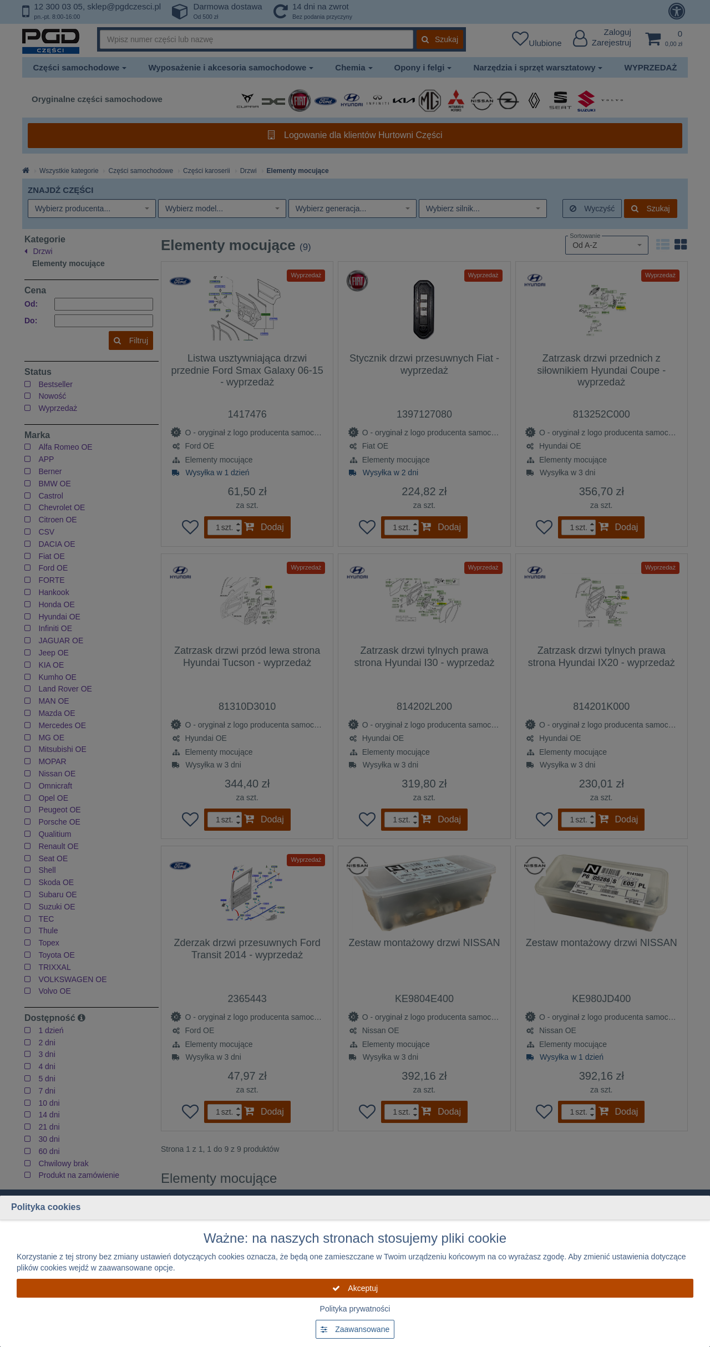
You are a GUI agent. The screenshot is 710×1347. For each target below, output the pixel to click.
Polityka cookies (45, 1207)
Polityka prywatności (355, 1308)
